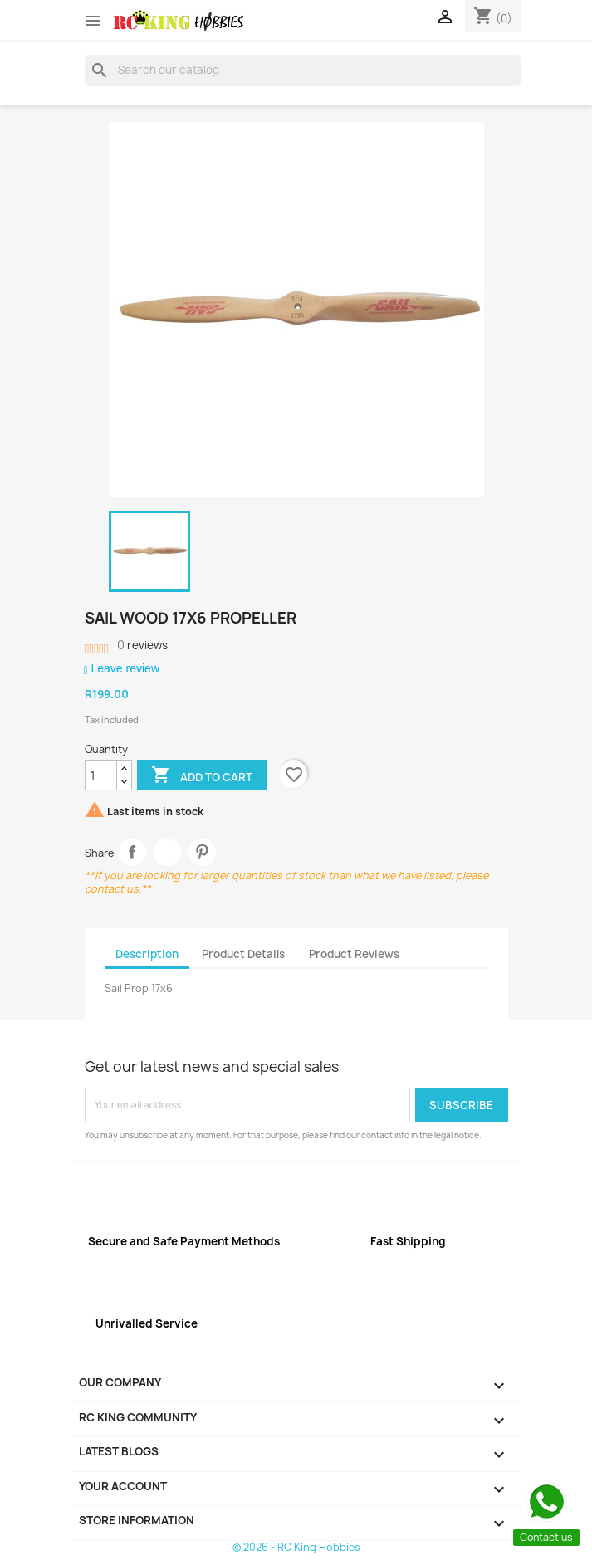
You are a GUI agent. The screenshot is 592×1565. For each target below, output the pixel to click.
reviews (142, 645)
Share (132, 852)
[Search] (303, 70)
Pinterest (202, 852)
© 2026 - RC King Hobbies (296, 1547)
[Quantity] (101, 775)
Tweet (167, 852)
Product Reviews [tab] (354, 953)
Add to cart (201, 776)
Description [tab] (147, 953)
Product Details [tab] (243, 953)
